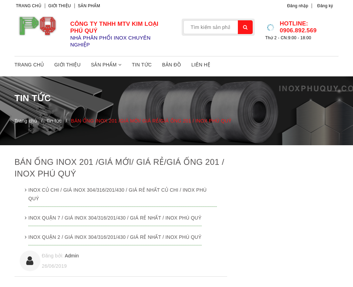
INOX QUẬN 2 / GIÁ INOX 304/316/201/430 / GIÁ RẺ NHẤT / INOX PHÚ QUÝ (114, 237)
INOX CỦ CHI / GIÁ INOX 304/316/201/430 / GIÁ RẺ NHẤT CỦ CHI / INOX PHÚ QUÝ (117, 194)
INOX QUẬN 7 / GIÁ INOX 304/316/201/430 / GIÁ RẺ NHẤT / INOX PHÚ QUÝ (114, 218)
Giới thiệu (59, 5)
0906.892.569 (298, 30)
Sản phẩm (89, 5)
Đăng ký (325, 5)
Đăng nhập (297, 5)
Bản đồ (171, 64)
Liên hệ (200, 64)
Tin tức (142, 64)
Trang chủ (28, 5)
